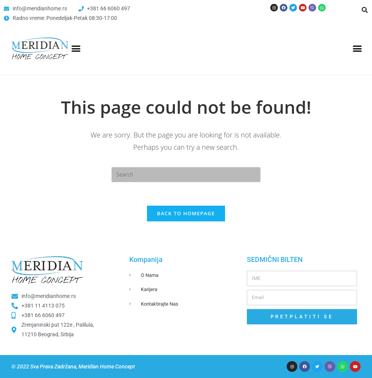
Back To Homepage (186, 213)
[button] (365, 10)
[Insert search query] (186, 174)
